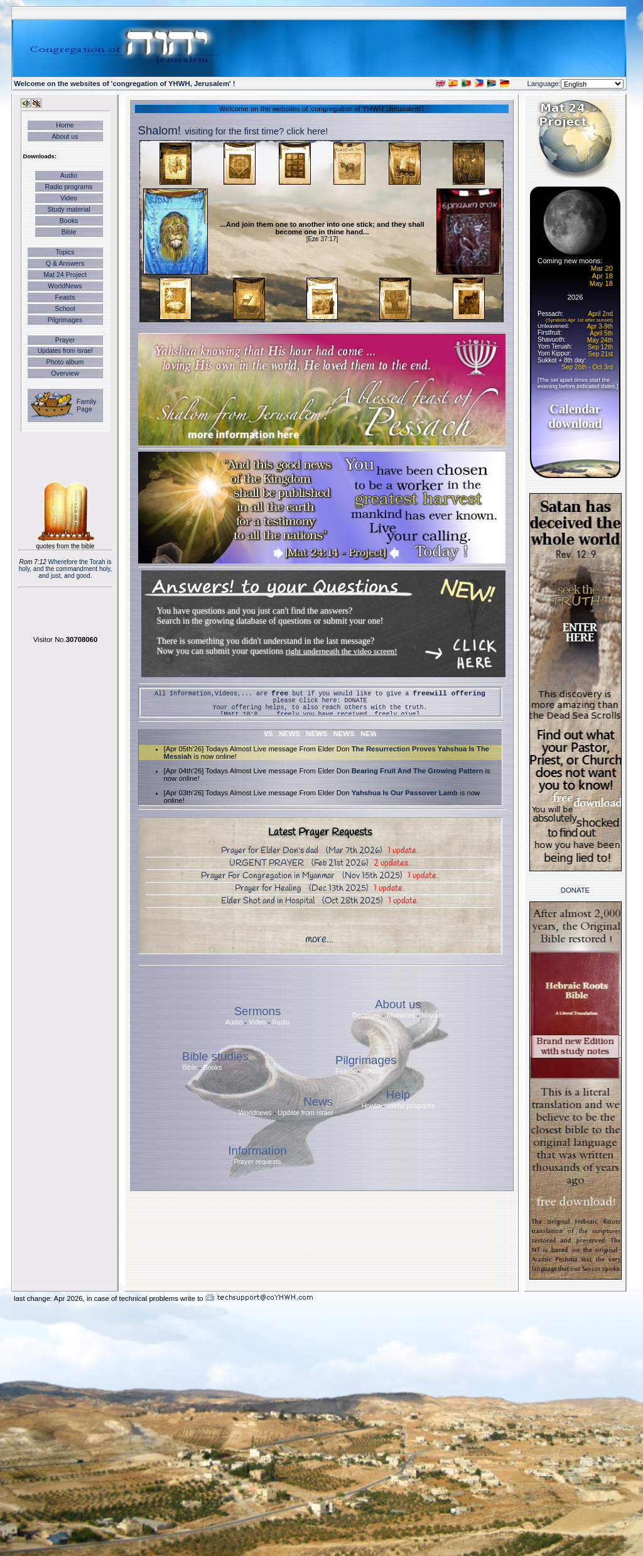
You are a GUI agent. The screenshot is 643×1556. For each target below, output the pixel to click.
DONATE (356, 700)
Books (69, 220)
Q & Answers (65, 263)
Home (64, 125)
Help (398, 1094)
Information (257, 1150)
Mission (432, 1015)
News (318, 1101)
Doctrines (366, 1015)
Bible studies (215, 1056)
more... (319, 939)
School (65, 308)
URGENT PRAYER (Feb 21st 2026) (319, 863)
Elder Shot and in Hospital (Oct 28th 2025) (320, 901)
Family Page (86, 405)
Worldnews (255, 1112)
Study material (68, 209)
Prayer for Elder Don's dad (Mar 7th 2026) (319, 851)
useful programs (411, 1105)
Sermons (257, 1011)
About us (64, 136)
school (371, 1071)
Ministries (401, 1015)
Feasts (65, 297)
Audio (68, 175)
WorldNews (65, 286)
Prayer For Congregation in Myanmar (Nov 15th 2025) (319, 876)
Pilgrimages (65, 320)
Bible (69, 232)
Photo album (65, 362)
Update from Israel (305, 1112)
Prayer (65, 340)
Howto (371, 1105)
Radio (280, 1022)
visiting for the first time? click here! (256, 131)
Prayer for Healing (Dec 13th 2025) (319, 889)
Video (68, 198)
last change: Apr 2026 (48, 1298)
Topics (64, 252)
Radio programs (69, 186)
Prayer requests (257, 1161)
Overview (64, 373)
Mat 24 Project (65, 274)
